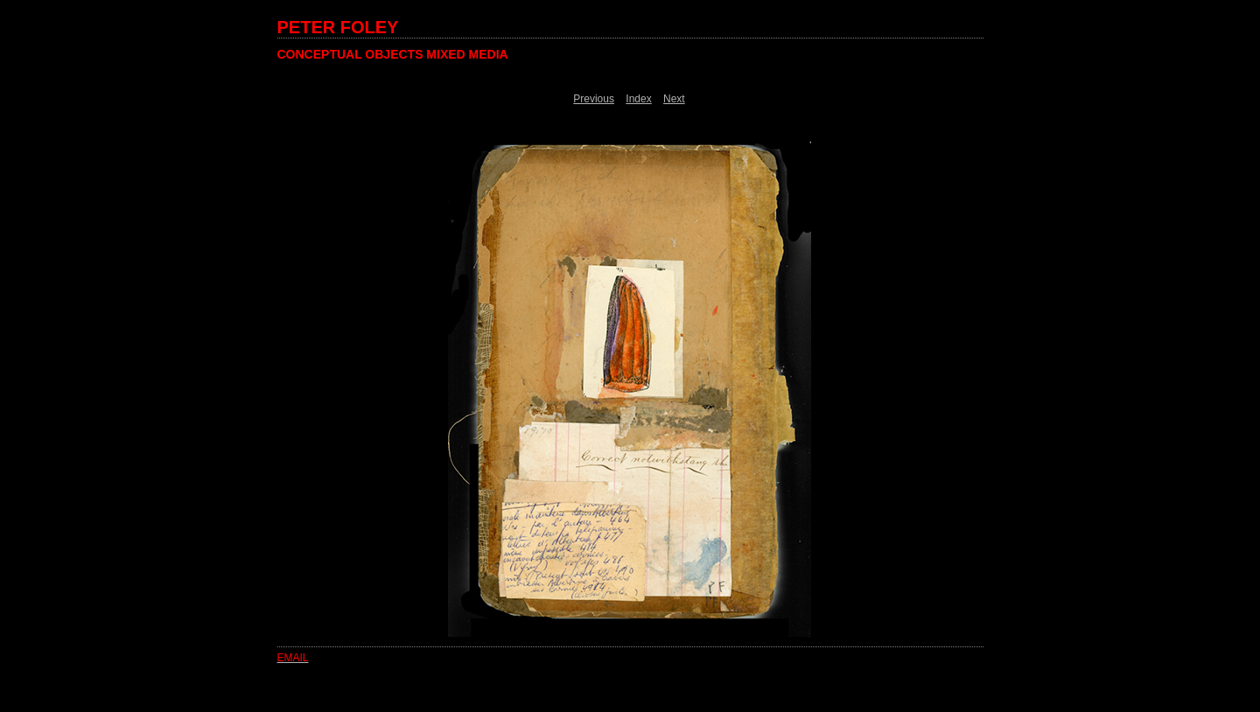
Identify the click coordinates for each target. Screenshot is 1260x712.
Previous (593, 99)
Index (638, 99)
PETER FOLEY (338, 27)
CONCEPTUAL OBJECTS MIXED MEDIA (392, 54)
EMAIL (293, 658)
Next (674, 99)
